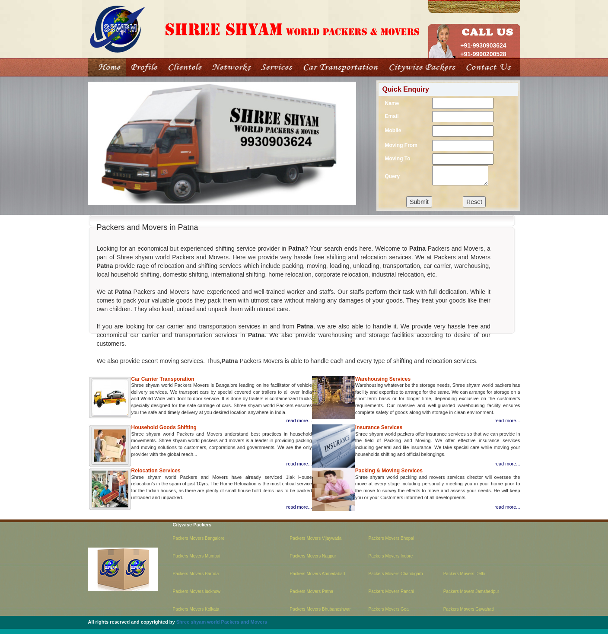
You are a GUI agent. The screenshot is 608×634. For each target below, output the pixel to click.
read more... (299, 420)
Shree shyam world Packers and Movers (221, 621)
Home (449, 6)
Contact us (492, 6)
